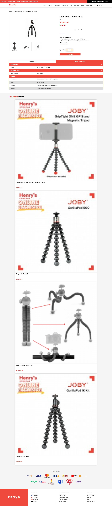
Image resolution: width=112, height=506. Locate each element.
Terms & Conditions (64, 499)
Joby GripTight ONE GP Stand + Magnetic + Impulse (31, 182)
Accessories (65, 5)
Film (71, 5)
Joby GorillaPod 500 (22, 274)
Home (44, 5)
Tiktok (34, 501)
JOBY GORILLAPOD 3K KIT (30, 11)
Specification (32, 61)
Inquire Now (70, 54)
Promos (50, 5)
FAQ (88, 499)
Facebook (34, 495)
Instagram (34, 497)
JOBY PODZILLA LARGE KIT (24, 365)
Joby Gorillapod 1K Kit (22, 456)
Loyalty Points (91, 501)
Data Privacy (62, 501)
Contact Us (62, 495)
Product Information (79, 61)
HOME (10, 11)
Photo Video (57, 5)
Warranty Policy (63, 497)
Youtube (34, 499)
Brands (82, 5)
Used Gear (76, 5)
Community (89, 5)
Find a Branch (90, 495)
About (89, 497)
